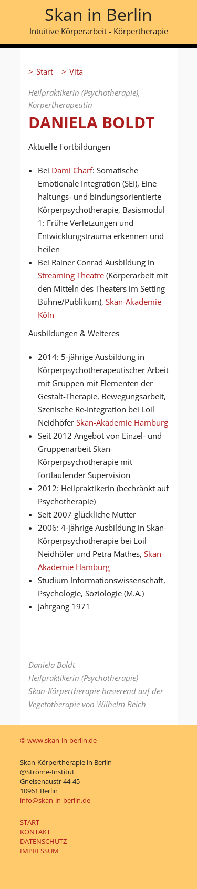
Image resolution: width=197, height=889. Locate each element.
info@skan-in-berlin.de (55, 800)
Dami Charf (71, 170)
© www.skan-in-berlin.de (58, 740)
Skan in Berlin (98, 14)
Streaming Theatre (71, 275)
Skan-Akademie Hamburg (122, 422)
